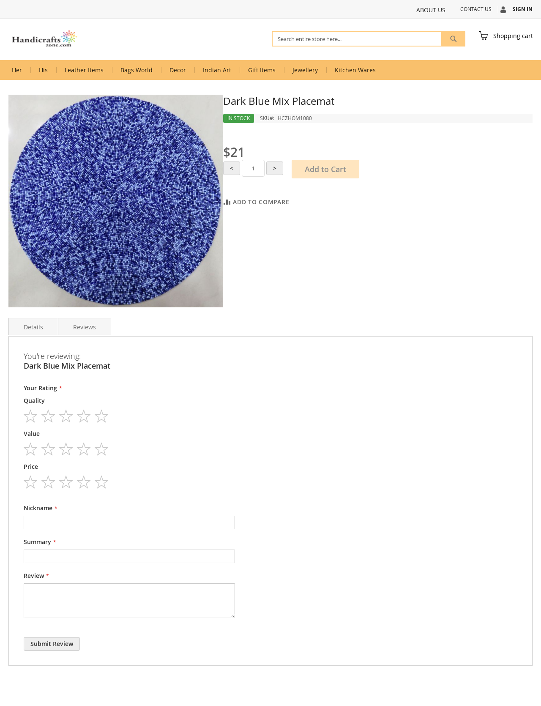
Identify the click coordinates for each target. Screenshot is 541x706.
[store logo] (44, 38)
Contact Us (476, 8)
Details (33, 327)
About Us (430, 10)
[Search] (453, 39)
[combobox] (368, 39)
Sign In (523, 9)
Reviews (84, 327)
